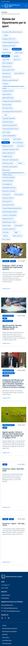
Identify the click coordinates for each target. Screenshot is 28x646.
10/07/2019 (21, 425)
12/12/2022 (21, 261)
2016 (11, 519)
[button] (6, 643)
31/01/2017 (21, 464)
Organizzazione (5, 598)
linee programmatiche (8, 373)
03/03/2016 (21, 519)
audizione (6, 375)
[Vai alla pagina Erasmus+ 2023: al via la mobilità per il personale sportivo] (7, 288)
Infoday (5, 519)
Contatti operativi (5, 595)
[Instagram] (9, 618)
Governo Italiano (5, 1)
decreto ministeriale (8, 316)
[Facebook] (2, 618)
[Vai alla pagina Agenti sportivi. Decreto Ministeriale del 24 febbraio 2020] (7, 343)
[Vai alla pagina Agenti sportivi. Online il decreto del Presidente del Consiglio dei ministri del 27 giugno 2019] (7, 453)
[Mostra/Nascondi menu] (2, 6)
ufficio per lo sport (8, 321)
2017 (5, 464)
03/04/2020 (21, 315)
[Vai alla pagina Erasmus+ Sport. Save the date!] (7, 507)
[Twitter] (5, 618)
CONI (5, 318)
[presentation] (26, 6)
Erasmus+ (6, 261)
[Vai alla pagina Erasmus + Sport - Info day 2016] (7, 562)
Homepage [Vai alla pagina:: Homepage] (4, 12)
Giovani (13, 261)
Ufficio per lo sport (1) (8, 425)
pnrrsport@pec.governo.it (13, 611)
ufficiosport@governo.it (7, 605)
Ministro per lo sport (8, 370)
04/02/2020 (21, 370)
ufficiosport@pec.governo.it (11, 608)
